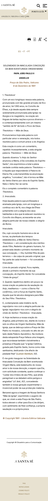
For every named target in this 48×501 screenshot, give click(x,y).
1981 (27, 16)
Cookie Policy (24, 490)
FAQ (24, 483)
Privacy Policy (24, 494)
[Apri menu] (44, 6)
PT (28, 51)
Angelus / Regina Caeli (13, 16)
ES (19, 51)
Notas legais (24, 487)
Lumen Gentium (25, 353)
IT (24, 51)
